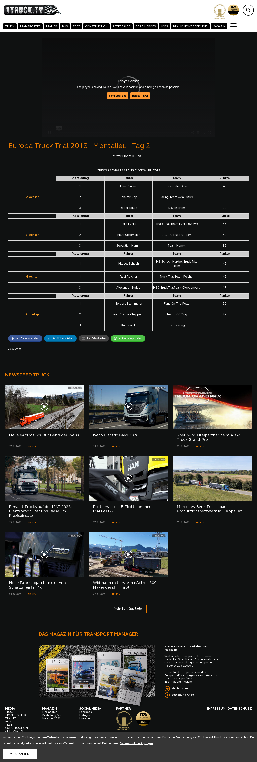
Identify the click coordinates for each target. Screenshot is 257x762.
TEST (76, 26)
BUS (65, 26)
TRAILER (51, 26)
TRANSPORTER (30, 26)
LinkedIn (84, 718)
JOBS (164, 26)
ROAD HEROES (146, 26)
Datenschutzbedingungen (136, 743)
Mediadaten (179, 688)
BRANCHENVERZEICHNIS (190, 26)
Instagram (86, 715)
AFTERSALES (122, 26)
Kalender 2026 (51, 718)
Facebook (85, 712)
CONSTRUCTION (96, 26)
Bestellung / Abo (182, 694)
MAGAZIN (219, 26)
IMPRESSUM (216, 708)
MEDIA (10, 708)
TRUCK (10, 26)
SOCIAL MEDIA (90, 708)
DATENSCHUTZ (239, 708)
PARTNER (123, 708)
